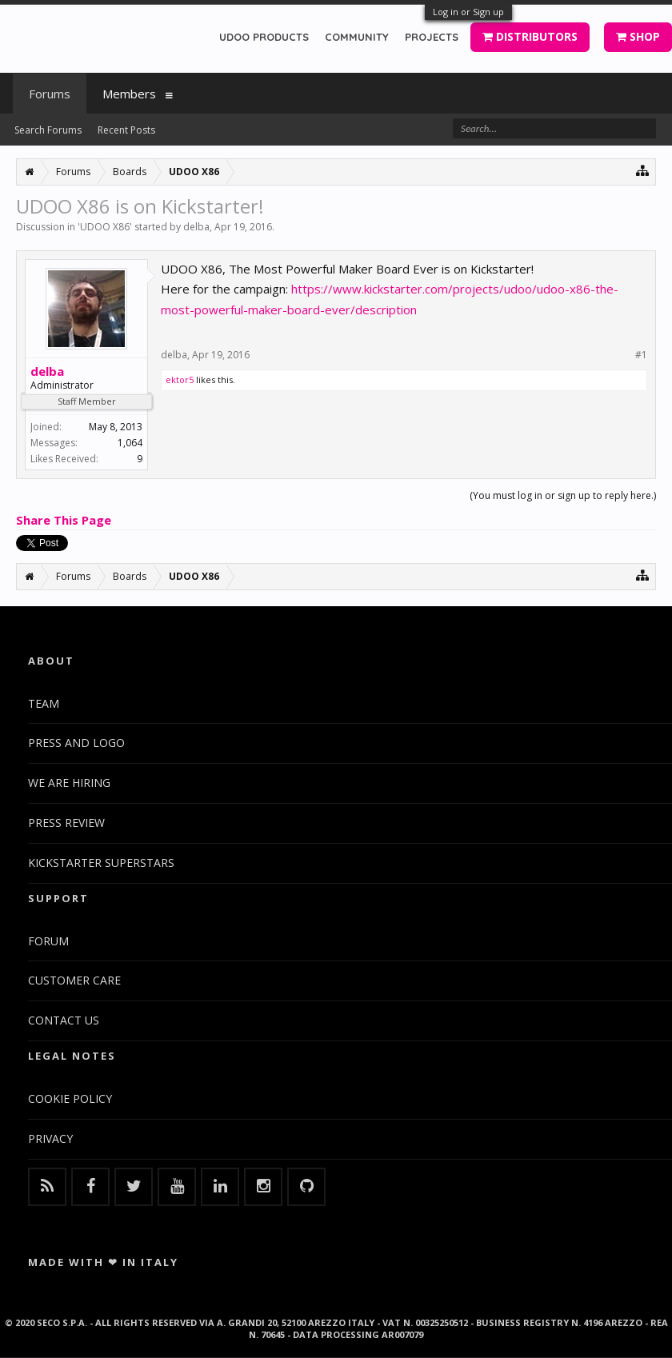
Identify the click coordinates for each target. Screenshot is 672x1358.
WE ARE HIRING (69, 782)
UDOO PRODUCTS (264, 36)
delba (196, 227)
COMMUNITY (357, 36)
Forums (49, 94)
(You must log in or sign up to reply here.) (563, 495)
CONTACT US (63, 1020)
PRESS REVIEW (66, 822)
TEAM (43, 703)
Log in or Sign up (468, 12)
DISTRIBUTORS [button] (530, 36)
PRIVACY (50, 1138)
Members (129, 94)
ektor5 (180, 379)
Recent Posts (126, 130)
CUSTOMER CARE (74, 980)
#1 (641, 355)
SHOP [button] (638, 36)
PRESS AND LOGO (76, 742)
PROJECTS (431, 36)
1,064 (130, 442)
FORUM (48, 941)
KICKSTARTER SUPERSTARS (101, 862)
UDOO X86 (105, 227)
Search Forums (48, 130)
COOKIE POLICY (70, 1098)
